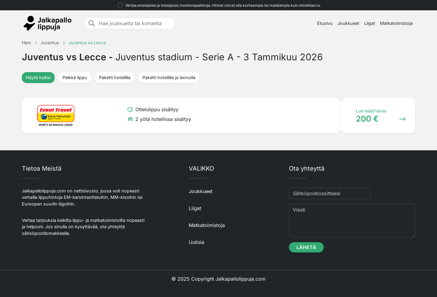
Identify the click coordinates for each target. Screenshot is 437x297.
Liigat (369, 23)
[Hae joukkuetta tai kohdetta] (135, 23)
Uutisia (196, 242)
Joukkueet (348, 23)
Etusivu (325, 23)
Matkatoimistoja (396, 23)
